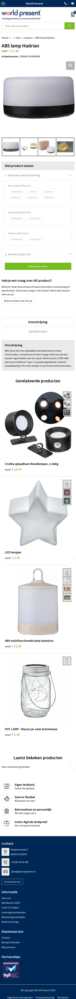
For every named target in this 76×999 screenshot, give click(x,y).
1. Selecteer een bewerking (22, 175)
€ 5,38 (12, 734)
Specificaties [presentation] (38, 331)
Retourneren (8, 947)
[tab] (38, 322)
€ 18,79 (13, 469)
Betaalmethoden (11, 942)
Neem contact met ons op (18, 300)
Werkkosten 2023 (11, 902)
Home (5, 37)
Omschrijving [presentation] (38, 322)
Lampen (28, 37)
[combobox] (33, 25)
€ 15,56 (13, 646)
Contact (6, 937)
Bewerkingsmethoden (13, 917)
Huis (18, 37)
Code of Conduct (10, 907)
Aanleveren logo (10, 921)
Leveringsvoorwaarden (14, 912)
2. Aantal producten (18, 254)
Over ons (6, 898)
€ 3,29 (12, 558)
